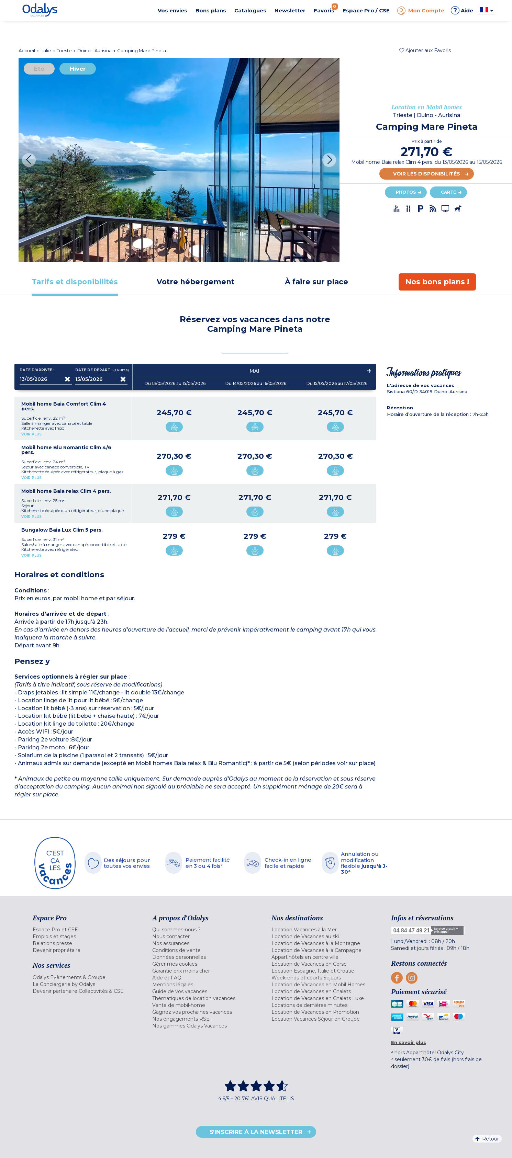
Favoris (326, 8)
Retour (487, 1139)
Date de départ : (101, 370)
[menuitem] (84, 929)
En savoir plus (408, 1042)
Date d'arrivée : (37, 370)
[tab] (74, 282)
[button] (425, 50)
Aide (462, 10)
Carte (448, 192)
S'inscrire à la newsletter (256, 1131)
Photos (406, 192)
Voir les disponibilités (426, 174)
